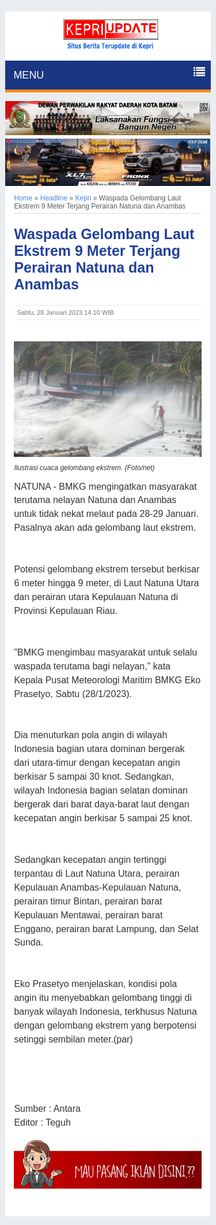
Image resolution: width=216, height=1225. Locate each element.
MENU (28, 75)
